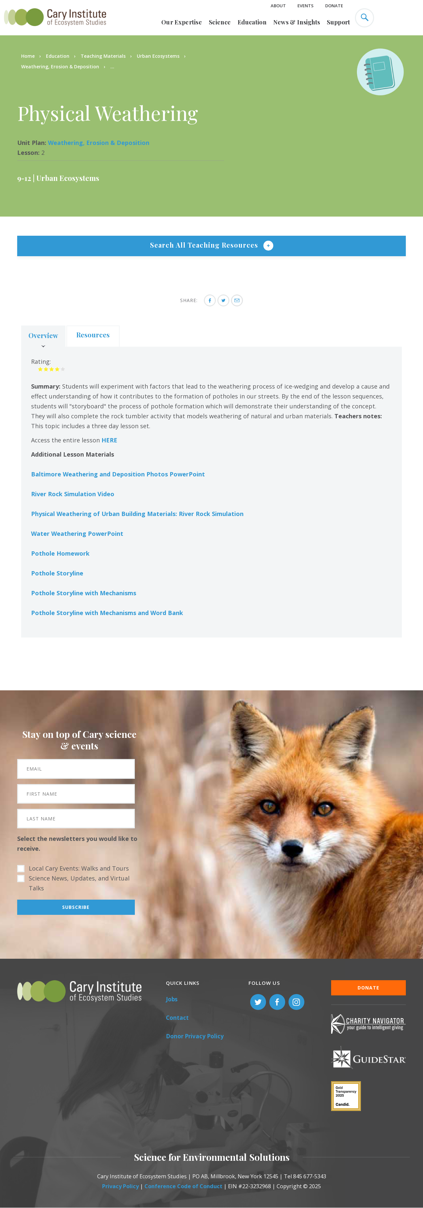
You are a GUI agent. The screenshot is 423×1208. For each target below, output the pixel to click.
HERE (109, 440)
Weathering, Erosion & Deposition (60, 66)
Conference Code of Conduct (183, 1186)
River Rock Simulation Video (72, 494)
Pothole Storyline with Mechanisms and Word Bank (107, 613)
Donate (334, 6)
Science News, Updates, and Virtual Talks (79, 883)
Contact (177, 1017)
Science (220, 22)
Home (28, 56)
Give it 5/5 (63, 368)
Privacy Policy (120, 1186)
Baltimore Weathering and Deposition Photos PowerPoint (118, 474)
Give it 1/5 (40, 368)
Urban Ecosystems (158, 56)
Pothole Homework (60, 553)
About (278, 6)
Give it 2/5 (46, 368)
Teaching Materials (103, 56)
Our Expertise (181, 22)
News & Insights (296, 22)
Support (338, 22)
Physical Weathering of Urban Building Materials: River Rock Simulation (137, 514)
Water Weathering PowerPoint (77, 533)
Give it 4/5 (57, 368)
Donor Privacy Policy (195, 1036)
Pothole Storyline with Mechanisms (83, 593)
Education (252, 22)
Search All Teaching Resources (205, 244)
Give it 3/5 (52, 368)
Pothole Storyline (57, 573)
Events (305, 6)
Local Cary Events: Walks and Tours (79, 868)
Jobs (171, 999)
